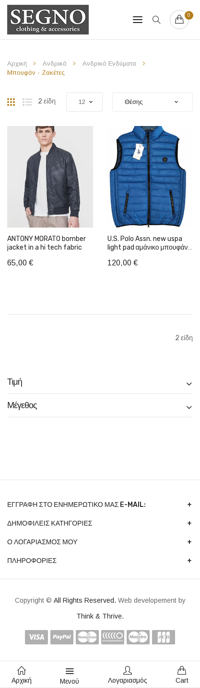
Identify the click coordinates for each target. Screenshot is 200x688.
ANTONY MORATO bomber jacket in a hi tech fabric (46, 243)
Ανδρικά (56, 63)
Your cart (187, 15)
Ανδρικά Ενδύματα (110, 63)
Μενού (69, 675)
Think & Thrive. (100, 616)
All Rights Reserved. (86, 600)
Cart (182, 675)
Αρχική (18, 63)
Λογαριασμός (127, 675)
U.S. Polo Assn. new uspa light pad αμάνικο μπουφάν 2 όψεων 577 (147, 247)
